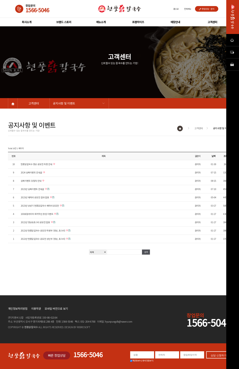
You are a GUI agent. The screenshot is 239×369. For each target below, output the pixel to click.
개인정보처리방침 (17, 308)
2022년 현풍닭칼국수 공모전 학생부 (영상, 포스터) (52, 230)
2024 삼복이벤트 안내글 (41, 172)
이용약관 (36, 308)
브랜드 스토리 (63, 22)
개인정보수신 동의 (141, 360)
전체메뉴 (187, 8)
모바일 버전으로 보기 (56, 308)
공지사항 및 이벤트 (71, 103)
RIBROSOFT (83, 327)
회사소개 (26, 22)
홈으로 (176, 8)
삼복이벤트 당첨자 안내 (40, 180)
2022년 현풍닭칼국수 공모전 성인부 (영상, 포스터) (52, 238)
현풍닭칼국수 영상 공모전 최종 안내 (46, 164)
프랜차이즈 (138, 22)
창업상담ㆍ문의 (206, 8)
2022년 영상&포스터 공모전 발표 (45, 222)
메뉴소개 (101, 22)
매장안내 (175, 22)
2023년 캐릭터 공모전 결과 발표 (44, 197)
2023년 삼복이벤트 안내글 (42, 189)
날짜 (223, 156)
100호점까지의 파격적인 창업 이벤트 (46, 214)
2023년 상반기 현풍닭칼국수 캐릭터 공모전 (49, 205)
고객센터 (212, 22)
